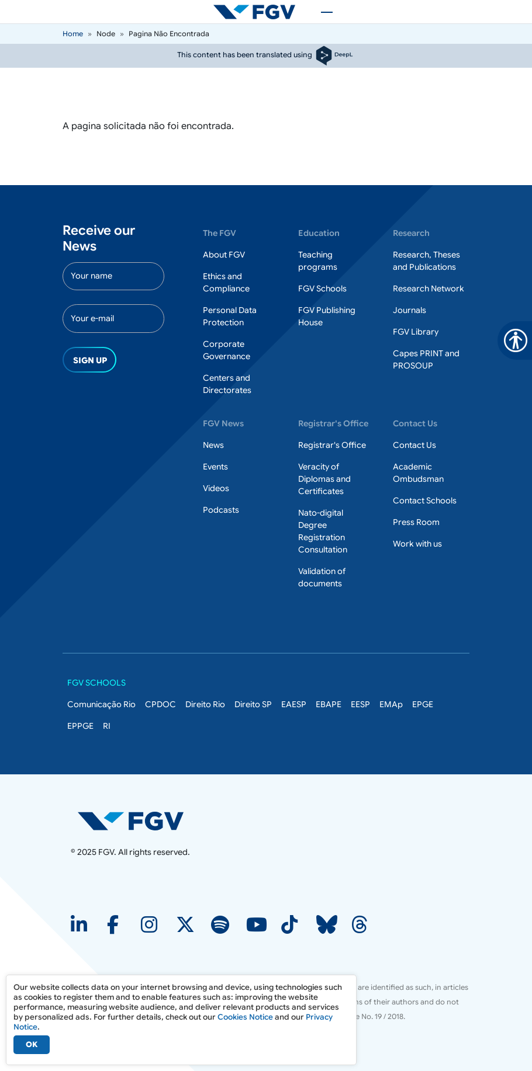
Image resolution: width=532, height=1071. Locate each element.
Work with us (417, 543)
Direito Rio (205, 704)
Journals (409, 310)
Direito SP (253, 704)
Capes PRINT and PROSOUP (426, 359)
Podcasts (221, 510)
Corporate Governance (226, 350)
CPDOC (160, 704)
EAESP (293, 704)
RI (106, 726)
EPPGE (80, 726)
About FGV (224, 254)
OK (31, 1044)
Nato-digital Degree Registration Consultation (322, 531)
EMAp (391, 704)
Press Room (416, 522)
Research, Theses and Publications (426, 260)
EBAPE (328, 704)
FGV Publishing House (326, 316)
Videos (216, 488)
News (213, 445)
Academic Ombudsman (418, 472)
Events (215, 466)
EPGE (422, 704)
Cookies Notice (245, 1017)
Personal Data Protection (230, 316)
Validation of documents (322, 577)
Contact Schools (425, 500)
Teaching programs (317, 260)
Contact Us (414, 445)
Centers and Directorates (227, 384)
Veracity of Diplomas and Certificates (324, 478)
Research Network (428, 288)
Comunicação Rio (101, 704)
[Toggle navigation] (321, 12)
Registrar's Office (332, 445)
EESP (360, 704)
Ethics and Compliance (226, 282)
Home (73, 33)
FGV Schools (322, 288)
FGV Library (415, 331)
